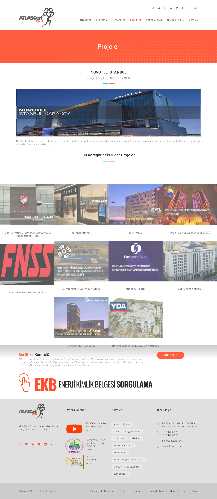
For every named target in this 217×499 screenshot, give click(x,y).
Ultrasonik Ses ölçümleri (126, 466)
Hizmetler (109, 491)
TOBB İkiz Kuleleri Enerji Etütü (190, 254)
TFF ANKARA (120, 452)
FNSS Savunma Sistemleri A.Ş (27, 313)
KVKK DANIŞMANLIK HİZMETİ (129, 459)
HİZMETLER (119, 20)
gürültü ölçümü (122, 424)
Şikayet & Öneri (178, 491)
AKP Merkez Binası (190, 310)
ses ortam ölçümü (123, 445)
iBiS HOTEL (135, 254)
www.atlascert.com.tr (173, 446)
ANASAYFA (85, 20)
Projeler (102, 78)
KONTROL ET (171, 355)
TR (189, 8)
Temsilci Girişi (157, 491)
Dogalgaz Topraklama (92, 458)
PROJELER (136, 20)
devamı (89, 430)
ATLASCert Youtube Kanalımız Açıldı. (96, 425)
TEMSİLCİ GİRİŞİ (176, 20)
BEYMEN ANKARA (81, 254)
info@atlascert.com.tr (173, 440)
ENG (196, 8)
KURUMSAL (102, 20)
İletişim (194, 491)
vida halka (119, 438)
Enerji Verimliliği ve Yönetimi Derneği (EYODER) (95, 443)
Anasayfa (90, 78)
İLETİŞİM (193, 20)
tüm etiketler (120, 473)
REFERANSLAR (154, 20)
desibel (136, 438)
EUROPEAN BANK (136, 310)
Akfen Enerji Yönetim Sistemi (81, 310)
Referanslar (139, 491)
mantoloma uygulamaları (127, 431)
